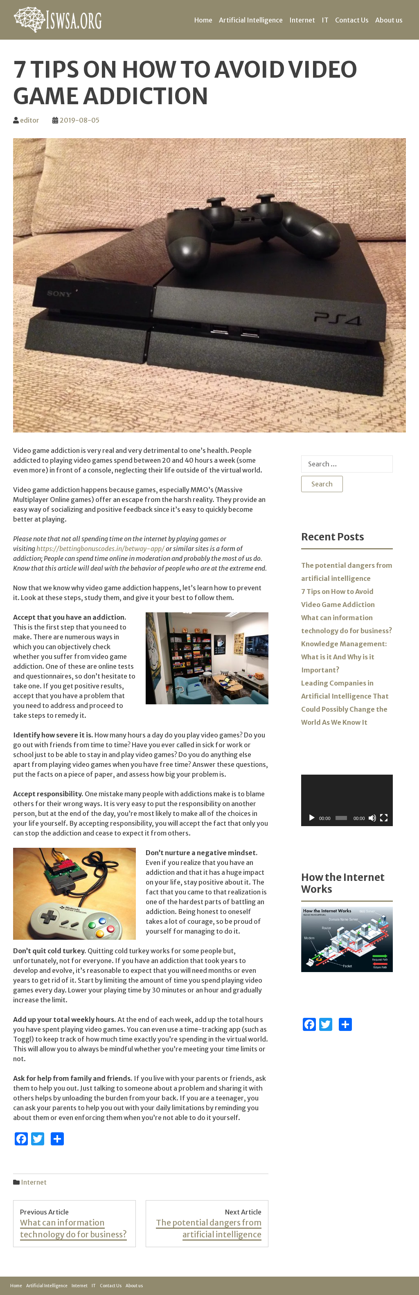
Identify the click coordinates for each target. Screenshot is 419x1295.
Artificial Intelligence (251, 20)
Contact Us (352, 20)
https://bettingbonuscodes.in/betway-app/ (100, 548)
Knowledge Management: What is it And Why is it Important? (344, 657)
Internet (302, 20)
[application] (347, 800)
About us (389, 20)
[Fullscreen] (384, 818)
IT (325, 20)
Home (203, 20)
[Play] (312, 818)
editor (29, 120)
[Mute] (372, 818)
